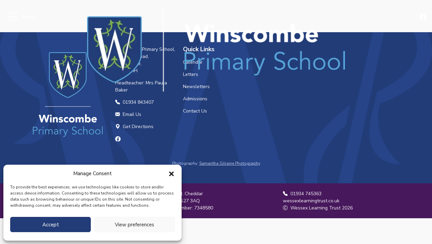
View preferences (134, 224)
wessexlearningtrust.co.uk (311, 201)
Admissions (195, 99)
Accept (50, 224)
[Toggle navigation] (12, 17)
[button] (171, 173)
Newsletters (196, 86)
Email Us (128, 114)
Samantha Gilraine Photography (229, 163)
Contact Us (195, 111)
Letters (190, 74)
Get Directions (134, 126)
